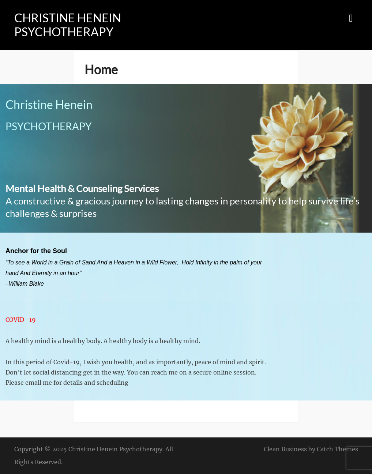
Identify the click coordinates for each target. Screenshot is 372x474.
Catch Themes (337, 449)
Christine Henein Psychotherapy (67, 25)
